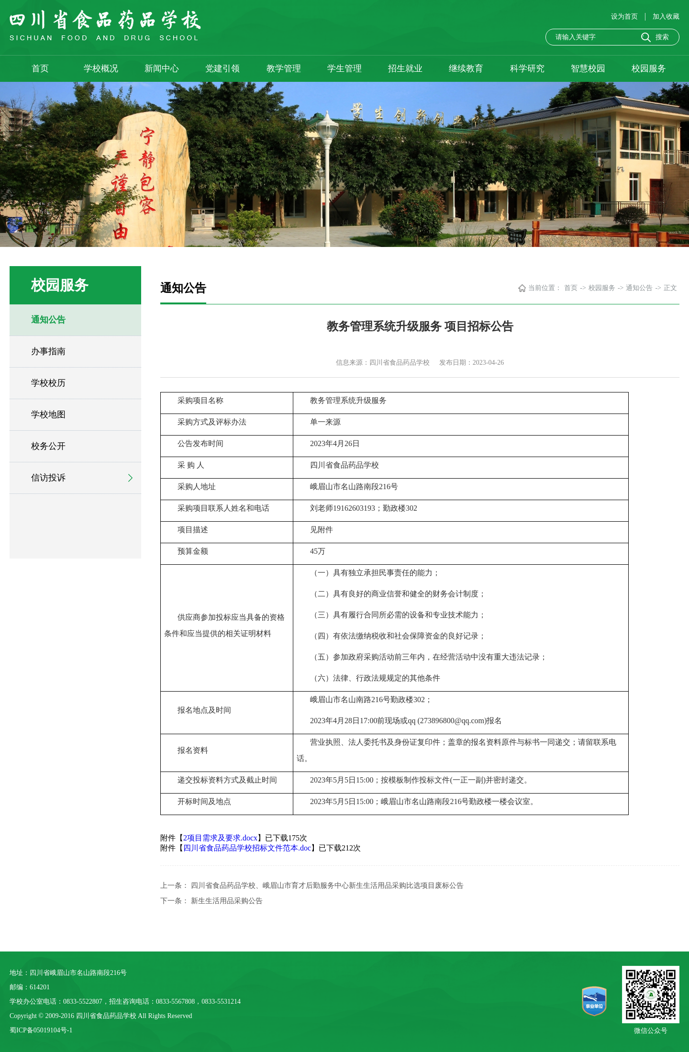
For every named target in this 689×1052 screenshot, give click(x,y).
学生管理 (344, 68)
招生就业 (405, 68)
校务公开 (48, 446)
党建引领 (222, 68)
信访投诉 (48, 477)
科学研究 (527, 68)
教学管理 (284, 68)
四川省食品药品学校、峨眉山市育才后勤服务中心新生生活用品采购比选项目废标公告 (327, 885)
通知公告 (48, 320)
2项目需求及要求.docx (220, 838)
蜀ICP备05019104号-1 (41, 1030)
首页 (40, 68)
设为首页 (625, 16)
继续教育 (466, 68)
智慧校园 (588, 68)
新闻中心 (161, 68)
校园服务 (649, 68)
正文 (670, 287)
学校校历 (48, 383)
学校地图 (48, 414)
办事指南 (48, 351)
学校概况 (101, 68)
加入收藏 (666, 16)
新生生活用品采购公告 (227, 901)
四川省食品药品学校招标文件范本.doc (247, 848)
